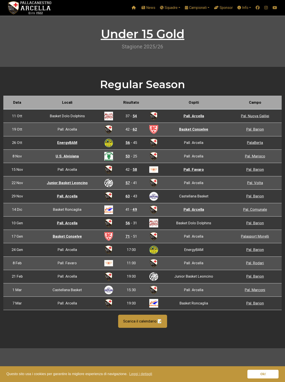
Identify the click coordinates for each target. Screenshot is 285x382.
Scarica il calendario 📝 (142, 321)
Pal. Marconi (255, 290)
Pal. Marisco (255, 156)
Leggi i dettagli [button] (140, 374)
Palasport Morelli (255, 236)
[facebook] (258, 7)
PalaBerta (255, 142)
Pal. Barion (255, 129)
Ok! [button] (263, 374)
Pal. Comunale (255, 209)
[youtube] (275, 7)
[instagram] (266, 7)
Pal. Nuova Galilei (255, 116)
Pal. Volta (255, 183)
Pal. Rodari (255, 263)
